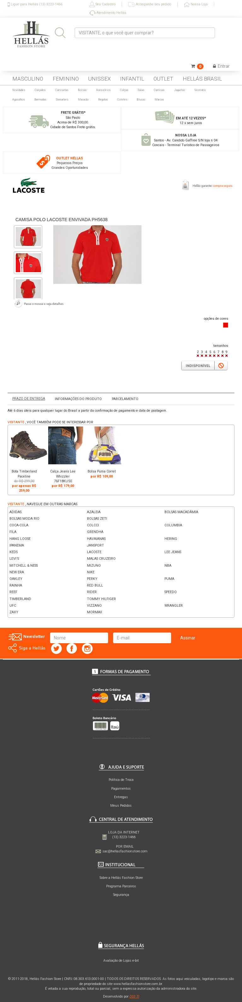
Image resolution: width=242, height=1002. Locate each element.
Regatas (103, 99)
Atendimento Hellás (107, 12)
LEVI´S (14, 559)
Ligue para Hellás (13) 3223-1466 (35, 4)
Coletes (122, 99)
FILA (12, 532)
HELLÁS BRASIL (202, 79)
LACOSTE (94, 552)
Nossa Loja (196, 4)
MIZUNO (94, 566)
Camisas (159, 90)
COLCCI (93, 525)
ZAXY (13, 612)
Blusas (141, 99)
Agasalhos (18, 99)
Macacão (83, 99)
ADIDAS (15, 512)
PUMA (169, 579)
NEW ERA (16, 572)
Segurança (121, 895)
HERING (170, 539)
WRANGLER (173, 606)
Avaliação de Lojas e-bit (121, 961)
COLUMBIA (173, 525)
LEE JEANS (172, 552)
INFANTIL (132, 79)
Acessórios (103, 90)
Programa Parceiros (121, 886)
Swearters (62, 99)
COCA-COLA (18, 525)
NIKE (91, 572)
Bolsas (82, 90)
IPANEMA (16, 545)
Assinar (187, 637)
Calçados (40, 90)
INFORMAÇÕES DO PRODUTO (78, 399)
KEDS (13, 552)
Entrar (221, 66)
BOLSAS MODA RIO (24, 519)
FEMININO (66, 79)
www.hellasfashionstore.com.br (137, 984)
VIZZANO (94, 606)
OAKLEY (15, 579)
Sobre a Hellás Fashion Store (121, 878)
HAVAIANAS (96, 539)
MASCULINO (27, 79)
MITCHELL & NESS (23, 566)
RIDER (92, 592)
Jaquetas (179, 90)
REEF (13, 592)
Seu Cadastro (102, 4)
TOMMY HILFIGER (101, 599)
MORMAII (94, 612)
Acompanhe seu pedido (149, 4)
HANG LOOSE (20, 539)
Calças (124, 90)
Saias (141, 90)
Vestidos (200, 90)
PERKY (92, 579)
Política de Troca (121, 780)
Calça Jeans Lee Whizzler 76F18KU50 (63, 476)
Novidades (18, 90)
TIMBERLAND (20, 599)
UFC (12, 606)
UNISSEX (99, 79)
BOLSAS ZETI (97, 519)
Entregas (121, 797)
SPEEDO (170, 592)
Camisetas (61, 90)
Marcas (159, 99)
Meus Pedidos (121, 806)
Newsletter (26, 637)
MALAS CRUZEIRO (101, 559)
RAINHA (15, 585)
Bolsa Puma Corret (102, 471)
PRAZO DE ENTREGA (28, 399)
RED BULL (95, 585)
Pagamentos (121, 789)
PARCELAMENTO (125, 399)
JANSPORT (95, 545)
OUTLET (163, 79)
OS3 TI (134, 996)
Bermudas (40, 99)
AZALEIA (94, 512)
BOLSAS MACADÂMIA (181, 512)
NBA (167, 566)
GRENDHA (95, 532)
